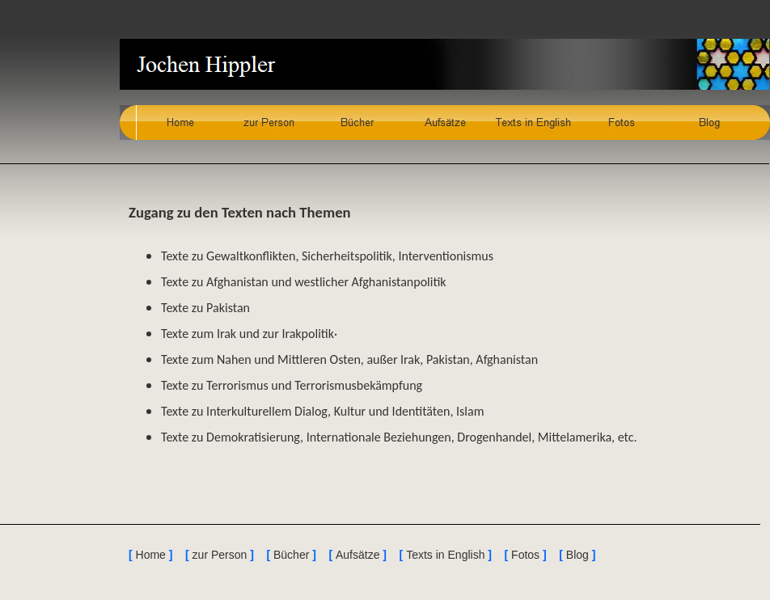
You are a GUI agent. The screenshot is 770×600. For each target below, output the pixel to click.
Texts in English (445, 554)
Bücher (291, 554)
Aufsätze (357, 554)
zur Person (220, 554)
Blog (577, 554)
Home (151, 554)
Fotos (525, 554)
